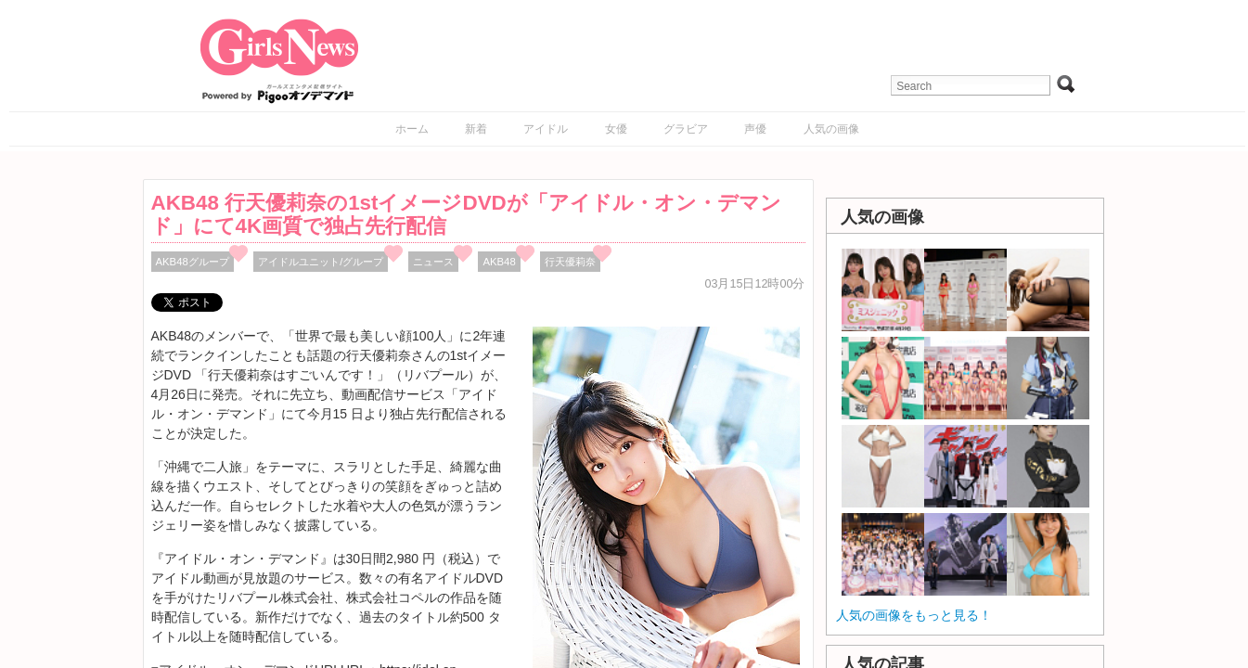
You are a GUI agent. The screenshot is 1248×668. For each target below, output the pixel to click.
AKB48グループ (192, 261)
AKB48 (498, 261)
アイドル (545, 128)
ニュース (433, 261)
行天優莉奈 (570, 261)
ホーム (412, 128)
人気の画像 (831, 128)
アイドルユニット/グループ (320, 261)
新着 (476, 128)
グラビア (685, 128)
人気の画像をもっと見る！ (914, 615)
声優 (755, 128)
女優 (616, 128)
